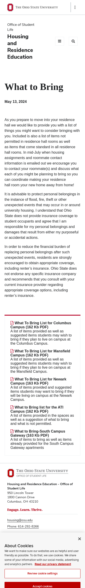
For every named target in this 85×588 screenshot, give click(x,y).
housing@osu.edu (20, 520)
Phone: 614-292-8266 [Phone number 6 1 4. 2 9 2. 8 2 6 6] (23, 526)
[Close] (80, 544)
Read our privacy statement (53, 569)
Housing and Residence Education (20, 46)
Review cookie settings (42, 579)
